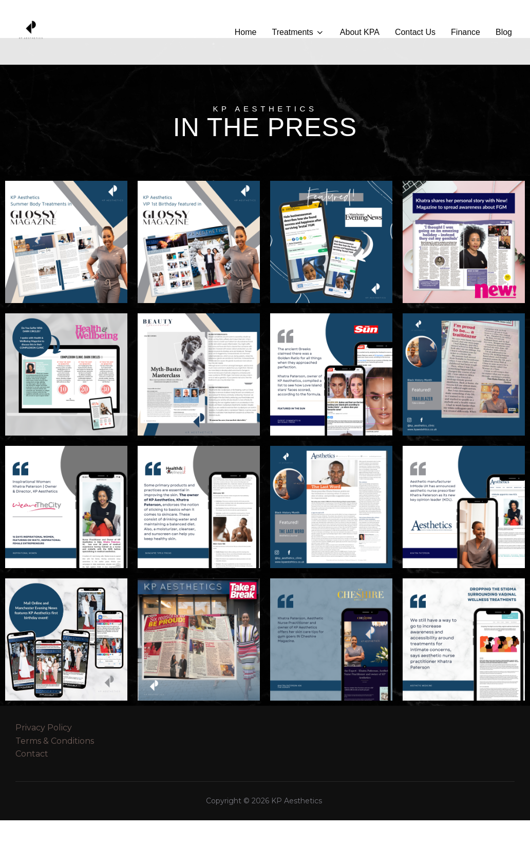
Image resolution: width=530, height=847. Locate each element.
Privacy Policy (43, 754)
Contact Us (415, 32)
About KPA (360, 32)
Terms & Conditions (54, 768)
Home (246, 32)
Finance (465, 32)
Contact (31, 780)
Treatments (298, 32)
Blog (504, 32)
